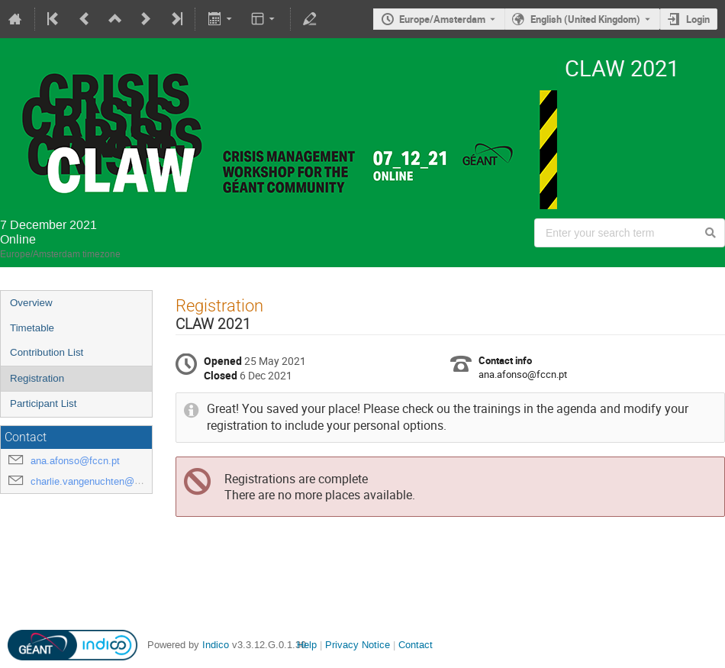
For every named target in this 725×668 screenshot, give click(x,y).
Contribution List (46, 352)
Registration (37, 378)
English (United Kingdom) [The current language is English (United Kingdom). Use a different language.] (585, 19)
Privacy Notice (357, 644)
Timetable (32, 328)
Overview (31, 302)
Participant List (43, 403)
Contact (415, 644)
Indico (215, 644)
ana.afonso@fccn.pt (75, 460)
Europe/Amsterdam (442, 19)
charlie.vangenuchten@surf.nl (96, 481)
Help (307, 644)
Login (698, 19)
